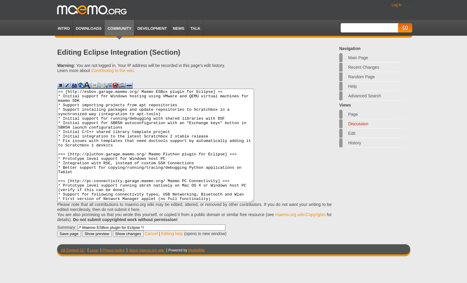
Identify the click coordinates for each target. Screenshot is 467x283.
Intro (64, 28)
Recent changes (363, 67)
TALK (195, 28)
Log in (396, 5)
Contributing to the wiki (112, 70)
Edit (351, 133)
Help (352, 86)
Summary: (66, 249)
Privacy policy (113, 273)
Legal (94, 273)
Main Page (358, 57)
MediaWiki (196, 273)
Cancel (151, 256)
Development (152, 28)
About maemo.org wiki (146, 273)
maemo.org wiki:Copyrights (300, 236)
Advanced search (364, 95)
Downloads (89, 28)
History (354, 142)
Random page (361, 76)
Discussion (358, 123)
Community (119, 28)
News (178, 28)
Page (353, 114)
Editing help (172, 256)
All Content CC (73, 273)
